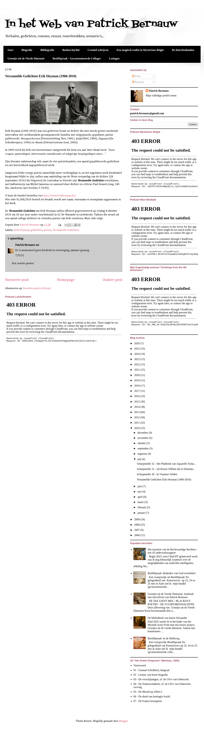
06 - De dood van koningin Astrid (151, 696)
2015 (137, 401)
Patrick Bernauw (25, 245)
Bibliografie (47, 50)
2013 (137, 412)
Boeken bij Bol (70, 50)
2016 (137, 396)
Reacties (138, 81)
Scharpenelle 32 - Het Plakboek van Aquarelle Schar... (166, 463)
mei (140, 491)
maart (141, 502)
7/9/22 (19, 255)
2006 (137, 535)
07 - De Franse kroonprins (147, 701)
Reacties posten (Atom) (37, 288)
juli (140, 459)
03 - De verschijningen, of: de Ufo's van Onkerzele (161, 679)
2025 (137, 348)
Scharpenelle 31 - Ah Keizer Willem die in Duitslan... (166, 469)
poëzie (48, 230)
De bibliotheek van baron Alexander (167, 617)
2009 (137, 519)
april (140, 496)
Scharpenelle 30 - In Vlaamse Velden (157, 474)
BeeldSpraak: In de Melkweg (163, 638)
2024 (137, 353)
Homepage (66, 280)
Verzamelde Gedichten (66, 230)
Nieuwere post (17, 280)
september (143, 448)
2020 (137, 375)
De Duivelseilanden (183, 50)
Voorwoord (139, 665)
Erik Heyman (21, 230)
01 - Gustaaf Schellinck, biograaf (151, 670)
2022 (137, 364)
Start (10, 50)
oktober (142, 443)
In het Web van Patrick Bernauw (91, 24)
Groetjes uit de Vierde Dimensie (25, 58)
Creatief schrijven (98, 50)
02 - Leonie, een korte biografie (150, 674)
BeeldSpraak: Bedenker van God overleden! (172, 573)
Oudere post (112, 280)
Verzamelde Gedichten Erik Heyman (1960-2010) (40, 76)
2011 (137, 422)
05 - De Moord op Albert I (147, 691)
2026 (137, 343)
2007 (137, 529)
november (143, 437)
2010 (137, 428)
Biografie (27, 50)
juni (140, 486)
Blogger (123, 720)
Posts (136, 76)
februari (142, 507)
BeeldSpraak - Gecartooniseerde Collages (77, 58)
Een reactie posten (23, 263)
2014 (137, 406)
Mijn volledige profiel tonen (161, 95)
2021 (137, 369)
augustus (143, 453)
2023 (137, 359)
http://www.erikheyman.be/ (59, 195)
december (143, 432)
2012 (137, 417)
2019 (137, 380)
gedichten (36, 230)
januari (142, 512)
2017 (137, 390)
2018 (137, 385)
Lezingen (114, 58)
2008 (137, 524)
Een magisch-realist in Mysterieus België (140, 50)
